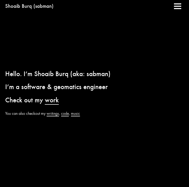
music (75, 113)
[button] (177, 6)
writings (53, 113)
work (52, 100)
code (65, 113)
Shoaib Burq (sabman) (29, 6)
